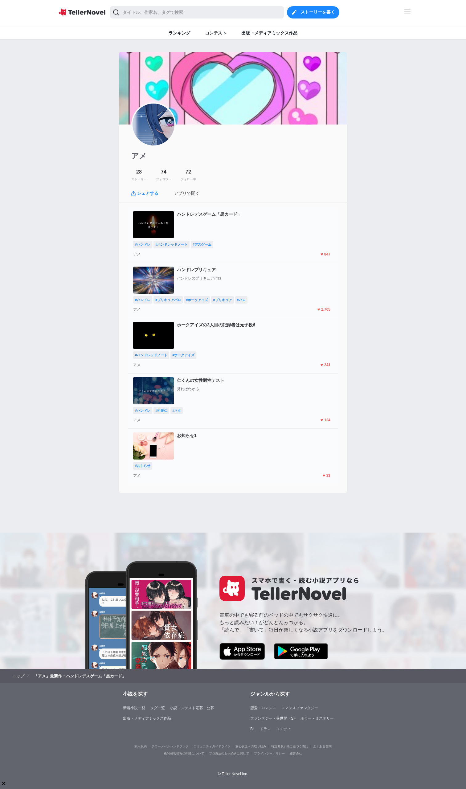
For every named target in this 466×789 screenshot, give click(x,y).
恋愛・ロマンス (263, 708)
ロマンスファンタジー (299, 708)
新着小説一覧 (134, 708)
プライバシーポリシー (269, 753)
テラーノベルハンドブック (170, 746)
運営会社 (296, 753)
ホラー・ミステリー (317, 718)
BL (252, 729)
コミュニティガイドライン (212, 746)
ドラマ (265, 729)
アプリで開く (187, 193)
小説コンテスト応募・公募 (192, 708)
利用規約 (140, 746)
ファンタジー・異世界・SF (273, 718)
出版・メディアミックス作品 (147, 718)
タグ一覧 (157, 708)
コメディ (283, 729)
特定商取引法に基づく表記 (289, 746)
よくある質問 (322, 746)
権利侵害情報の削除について (184, 753)
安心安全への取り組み (250, 746)
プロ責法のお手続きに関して (229, 753)
